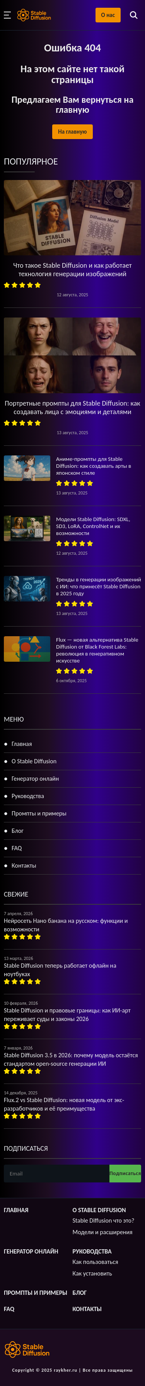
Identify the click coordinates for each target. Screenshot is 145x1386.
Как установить (92, 1273)
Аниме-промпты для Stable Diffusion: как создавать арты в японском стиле (93, 465)
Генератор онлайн (35, 778)
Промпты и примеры (39, 813)
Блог (18, 830)
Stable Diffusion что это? (104, 1220)
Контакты (24, 865)
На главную (72, 131)
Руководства (28, 796)
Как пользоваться (95, 1261)
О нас (108, 15)
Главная (22, 743)
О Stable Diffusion (34, 761)
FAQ (17, 848)
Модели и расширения (103, 1232)
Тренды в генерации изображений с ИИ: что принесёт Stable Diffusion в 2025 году (98, 586)
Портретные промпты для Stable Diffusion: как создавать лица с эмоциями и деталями (72, 407)
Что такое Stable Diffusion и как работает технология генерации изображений (72, 269)
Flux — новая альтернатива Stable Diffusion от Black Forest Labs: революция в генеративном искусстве (97, 650)
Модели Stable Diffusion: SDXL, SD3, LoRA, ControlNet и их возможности (93, 526)
